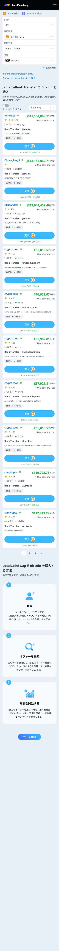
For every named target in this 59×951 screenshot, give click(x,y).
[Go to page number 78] (41, 553)
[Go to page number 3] (35, 553)
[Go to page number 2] (29, 553)
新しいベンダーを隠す (12, 109)
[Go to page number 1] (23, 553)
